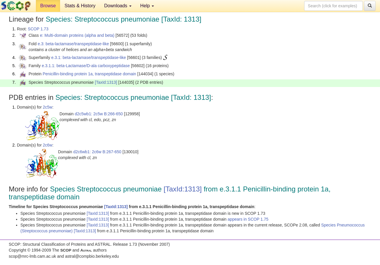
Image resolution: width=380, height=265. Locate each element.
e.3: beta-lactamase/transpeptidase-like (73, 43)
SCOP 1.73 (38, 29)
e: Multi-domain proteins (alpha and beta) (77, 35)
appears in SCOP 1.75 (248, 219)
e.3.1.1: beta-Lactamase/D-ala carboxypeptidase (86, 65)
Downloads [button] (118, 5)
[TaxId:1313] (106, 82)
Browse (48, 5)
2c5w (47, 107)
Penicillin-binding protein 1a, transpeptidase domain (89, 74)
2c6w (47, 145)
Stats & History (79, 5)
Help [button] (147, 5)
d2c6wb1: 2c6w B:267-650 (97, 151)
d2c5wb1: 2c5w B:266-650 (99, 113)
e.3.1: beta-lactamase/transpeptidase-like (88, 57)
